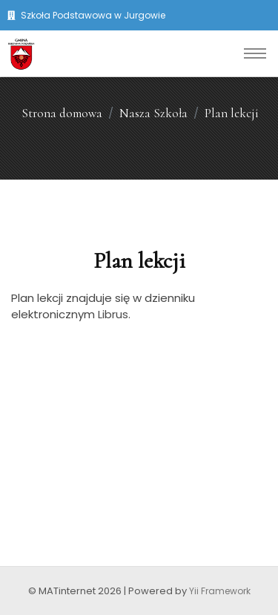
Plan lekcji (232, 113)
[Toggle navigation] (255, 53)
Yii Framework (220, 591)
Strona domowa (61, 113)
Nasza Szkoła (153, 113)
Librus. (114, 314)
